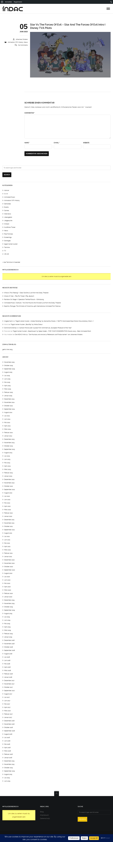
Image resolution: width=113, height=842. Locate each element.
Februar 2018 (8, 674)
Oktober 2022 (8, 486)
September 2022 (9, 489)
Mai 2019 (7, 623)
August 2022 (8, 493)
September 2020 (9, 570)
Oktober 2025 (8, 365)
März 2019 (7, 630)
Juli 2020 (7, 576)
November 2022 (9, 483)
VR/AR (6, 254)
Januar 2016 (8, 757)
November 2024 (9, 402)
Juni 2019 (7, 620)
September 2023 (9, 449)
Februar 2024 (8, 432)
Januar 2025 (8, 396)
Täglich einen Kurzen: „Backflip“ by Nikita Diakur (26, 324)
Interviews (7, 214)
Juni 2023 (7, 459)
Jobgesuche (8, 220)
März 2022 (7, 509)
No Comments (23, 45)
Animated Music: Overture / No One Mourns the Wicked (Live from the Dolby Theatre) (32, 303)
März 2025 (7, 389)
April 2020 (7, 587)
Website (86, 143)
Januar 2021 (8, 556)
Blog (42, 812)
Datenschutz (45, 818)
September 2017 (9, 690)
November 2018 (9, 644)
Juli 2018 (7, 657)
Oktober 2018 (8, 647)
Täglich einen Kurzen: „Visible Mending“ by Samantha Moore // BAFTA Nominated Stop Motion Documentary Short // (54, 321)
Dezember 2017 (9, 680)
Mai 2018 (7, 664)
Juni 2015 (7, 781)
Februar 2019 (8, 633)
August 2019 (8, 613)
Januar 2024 (8, 436)
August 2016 (8, 734)
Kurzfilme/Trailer (9, 227)
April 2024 (7, 426)
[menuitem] (2, 2)
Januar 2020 (8, 597)
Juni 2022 (7, 499)
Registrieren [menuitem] (18, 2)
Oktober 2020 (8, 566)
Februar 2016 (8, 754)
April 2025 (7, 385)
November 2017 (9, 684)
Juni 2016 (7, 741)
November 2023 (9, 442)
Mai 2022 (7, 503)
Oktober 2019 (8, 607)
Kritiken (6, 224)
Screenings (8, 237)
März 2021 (7, 550)
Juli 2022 (7, 496)
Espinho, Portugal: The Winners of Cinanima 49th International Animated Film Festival (32, 306)
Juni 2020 (7, 580)
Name (26, 143)
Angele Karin (8, 321)
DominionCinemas (10, 328)
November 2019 (9, 603)
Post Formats (8, 234)
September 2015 (9, 771)
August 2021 (8, 533)
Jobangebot (8, 217)
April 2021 (7, 546)
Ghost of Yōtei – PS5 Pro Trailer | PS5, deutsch (19, 296)
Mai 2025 (7, 382)
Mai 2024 (7, 422)
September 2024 (9, 409)
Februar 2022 (8, 513)
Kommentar (29, 113)
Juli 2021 (7, 536)
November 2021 (9, 523)
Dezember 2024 (9, 399)
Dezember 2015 (9, 761)
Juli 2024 (7, 416)
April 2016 (7, 747)
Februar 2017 (8, 714)
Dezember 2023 (9, 439)
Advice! (6, 190)
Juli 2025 (7, 375)
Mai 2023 (7, 463)
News (26, 42)
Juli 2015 (7, 778)
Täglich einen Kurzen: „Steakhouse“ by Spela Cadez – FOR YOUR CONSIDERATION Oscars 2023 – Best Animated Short (52, 331)
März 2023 (7, 469)
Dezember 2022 (9, 479)
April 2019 (7, 627)
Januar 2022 (8, 516)
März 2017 (7, 711)
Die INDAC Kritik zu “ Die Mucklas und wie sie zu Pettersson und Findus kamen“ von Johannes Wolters (48, 334)
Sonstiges (7, 241)
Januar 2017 (8, 717)
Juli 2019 (7, 617)
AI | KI (6, 194)
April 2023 (7, 466)
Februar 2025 (8, 392)
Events (6, 207)
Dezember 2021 (9, 520)
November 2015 (9, 764)
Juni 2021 (7, 540)
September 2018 (9, 650)
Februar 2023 (8, 473)
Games (6, 210)
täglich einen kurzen (11, 244)
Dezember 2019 (9, 600)
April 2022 (7, 506)
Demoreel (7, 204)
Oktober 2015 (8, 768)
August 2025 (8, 372)
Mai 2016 (7, 744)
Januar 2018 (8, 677)
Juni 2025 (7, 379)
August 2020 (8, 573)
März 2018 (7, 670)
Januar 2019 (8, 637)
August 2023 (8, 452)
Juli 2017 (7, 697)
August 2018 (8, 654)
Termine (7, 247)
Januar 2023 (8, 476)
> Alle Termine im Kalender (11, 262)
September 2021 (9, 530)
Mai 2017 (7, 704)
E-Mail (57, 143)
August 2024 (8, 412)
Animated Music (9, 197)
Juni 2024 (7, 419)
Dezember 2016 (9, 721)
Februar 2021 (8, 553)
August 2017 (8, 694)
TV (5, 251)
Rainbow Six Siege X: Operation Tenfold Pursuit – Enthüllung (24, 299)
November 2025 (9, 362)
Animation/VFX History (15, 42)
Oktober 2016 (8, 727)
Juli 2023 (7, 456)
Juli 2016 (7, 737)
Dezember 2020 (9, 560)
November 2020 (9, 563)
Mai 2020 (7, 583)
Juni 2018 (7, 660)
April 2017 (7, 707)
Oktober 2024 (8, 406)
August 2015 (8, 774)
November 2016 (9, 724)
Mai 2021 (7, 543)
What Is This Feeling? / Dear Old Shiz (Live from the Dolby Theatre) (26, 293)
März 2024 (7, 429)
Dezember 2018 (9, 640)
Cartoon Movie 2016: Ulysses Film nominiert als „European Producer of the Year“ (45, 328)
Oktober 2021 (8, 526)
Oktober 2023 (8, 446)
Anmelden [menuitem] (8, 2)
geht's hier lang (7, 349)
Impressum (44, 815)
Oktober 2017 (8, 687)
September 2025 (9, 369)
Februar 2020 (8, 593)
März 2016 (7, 751)
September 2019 (9, 610)
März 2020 (7, 590)
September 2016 (9, 731)
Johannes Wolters (22, 39)
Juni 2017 (7, 700)
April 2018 (7, 667)
